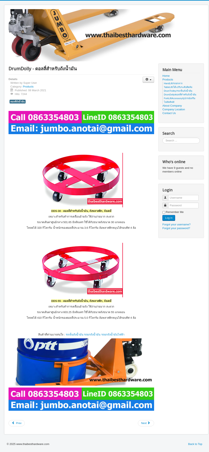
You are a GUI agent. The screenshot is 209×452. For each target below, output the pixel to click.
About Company (172, 105)
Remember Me (175, 212)
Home (166, 75)
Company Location (173, 109)
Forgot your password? (176, 228)
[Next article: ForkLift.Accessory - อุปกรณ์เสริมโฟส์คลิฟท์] (146, 423)
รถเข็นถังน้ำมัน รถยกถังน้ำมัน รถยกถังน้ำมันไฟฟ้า (95, 334)
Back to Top (195, 444)
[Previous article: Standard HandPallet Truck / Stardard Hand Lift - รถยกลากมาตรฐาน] (17, 423)
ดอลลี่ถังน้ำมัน (17, 101)
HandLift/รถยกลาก (173, 83)
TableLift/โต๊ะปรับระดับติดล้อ (178, 87)
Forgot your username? (176, 224)
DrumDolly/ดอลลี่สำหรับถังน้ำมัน (180, 94)
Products (28, 86)
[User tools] (148, 80)
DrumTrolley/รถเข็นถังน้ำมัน (178, 91)
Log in (168, 217)
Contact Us (169, 113)
